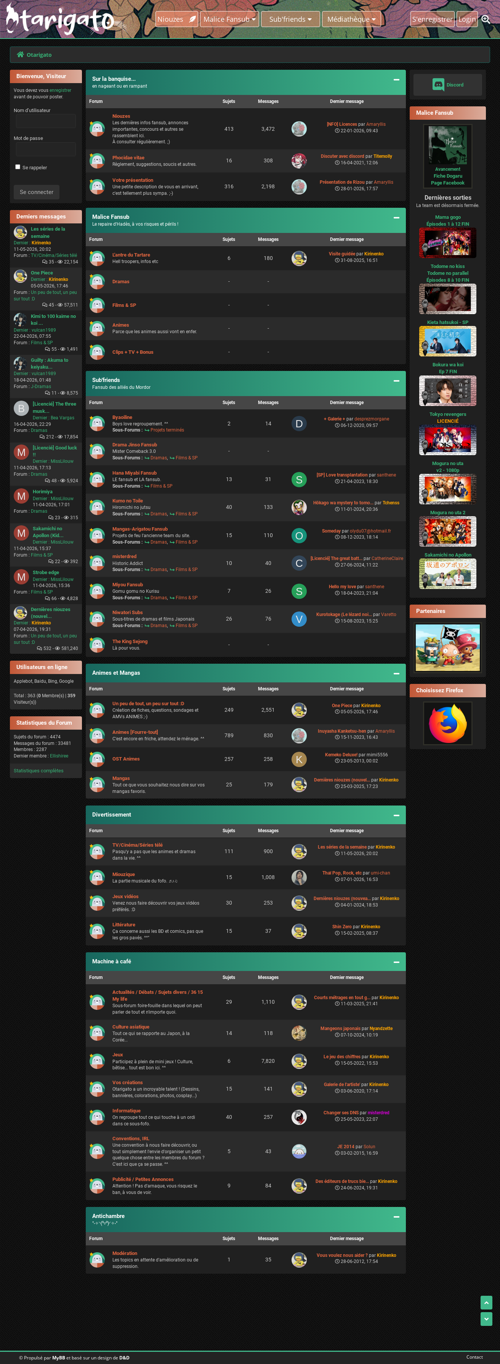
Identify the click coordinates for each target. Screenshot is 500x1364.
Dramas (39, 430)
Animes (120, 325)
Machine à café (111, 961)
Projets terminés (167, 430)
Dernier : (22, 243)
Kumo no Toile (127, 501)
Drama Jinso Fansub (134, 445)
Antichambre (108, 1216)
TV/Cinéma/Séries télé (54, 255)
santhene (386, 475)
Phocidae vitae (128, 157)
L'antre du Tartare (131, 255)
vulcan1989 (44, 330)
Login (467, 19)
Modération (124, 1253)
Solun (369, 1146)
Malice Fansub (110, 216)
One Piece (42, 273)
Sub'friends (106, 380)
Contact (473, 1357)
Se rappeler (31, 167)
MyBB (58, 1357)
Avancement (447, 169)
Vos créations (127, 1082)
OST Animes (126, 759)
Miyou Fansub (127, 584)
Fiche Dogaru (448, 176)
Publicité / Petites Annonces (143, 1179)
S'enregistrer (432, 19)
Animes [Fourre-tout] (135, 732)
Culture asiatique (130, 1027)
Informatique (126, 1111)
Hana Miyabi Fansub (134, 473)
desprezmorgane (371, 419)
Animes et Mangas (116, 672)
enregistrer (60, 90)
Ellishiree (59, 756)
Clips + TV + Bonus (133, 352)
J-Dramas (41, 386)
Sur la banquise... (114, 78)
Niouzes (176, 19)
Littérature (123, 925)
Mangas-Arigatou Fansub (140, 529)
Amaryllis (376, 124)
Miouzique (123, 874)
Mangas (121, 778)
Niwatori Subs (127, 612)
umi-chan (380, 873)
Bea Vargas (62, 417)
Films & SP (42, 342)
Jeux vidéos (125, 896)
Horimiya (43, 491)
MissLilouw (62, 461)
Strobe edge (46, 572)
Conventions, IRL (130, 1138)
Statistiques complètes (39, 770)
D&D (124, 1357)
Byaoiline (122, 417)
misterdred (124, 556)
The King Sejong (129, 641)
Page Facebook (448, 183)
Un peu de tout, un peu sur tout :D (148, 703)
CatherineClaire (387, 558)
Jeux (117, 1055)
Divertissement (111, 814)
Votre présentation (132, 180)
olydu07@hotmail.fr (370, 531)
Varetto (388, 614)
